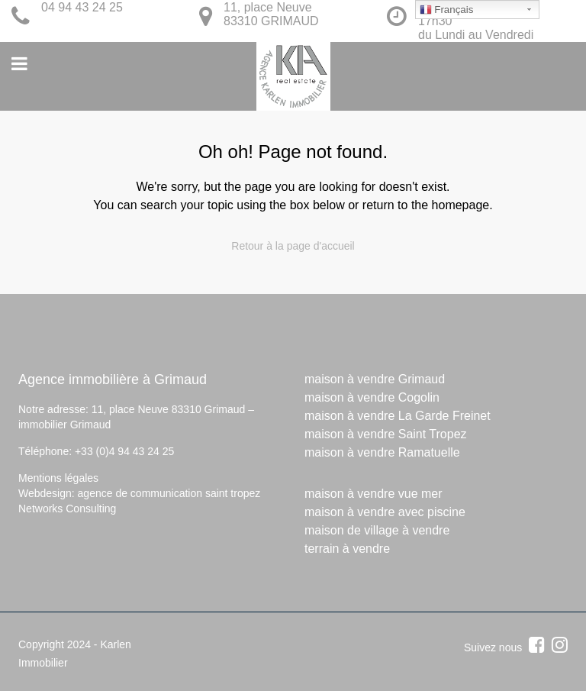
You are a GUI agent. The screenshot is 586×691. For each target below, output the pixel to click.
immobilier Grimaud (64, 424)
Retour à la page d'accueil (292, 246)
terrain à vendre (347, 548)
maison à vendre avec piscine (384, 511)
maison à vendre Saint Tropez (385, 434)
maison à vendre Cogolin (372, 397)
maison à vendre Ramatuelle (382, 452)
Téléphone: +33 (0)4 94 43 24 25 (96, 451)
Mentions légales (58, 478)
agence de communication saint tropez (169, 493)
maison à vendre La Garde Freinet (397, 415)
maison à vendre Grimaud (374, 379)
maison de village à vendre (376, 530)
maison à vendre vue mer (373, 493)
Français (447, 10)
